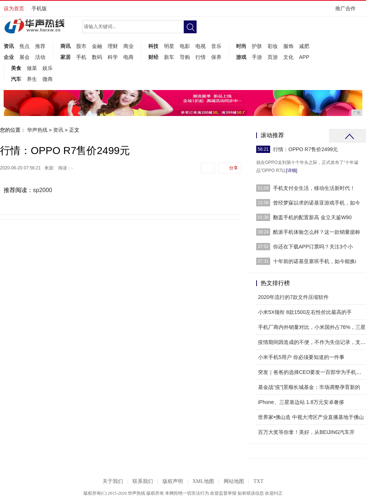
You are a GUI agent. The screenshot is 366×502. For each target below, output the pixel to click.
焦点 (24, 46)
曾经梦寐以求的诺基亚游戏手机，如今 (316, 203)
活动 (40, 57)
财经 (153, 57)
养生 (32, 79)
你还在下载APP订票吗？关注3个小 (313, 247)
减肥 (304, 46)
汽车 (16, 79)
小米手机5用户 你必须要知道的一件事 (301, 357)
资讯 (9, 46)
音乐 (216, 46)
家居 (65, 57)
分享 (233, 168)
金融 (97, 46)
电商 (128, 57)
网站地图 (234, 481)
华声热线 (37, 130)
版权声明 (173, 481)
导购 (185, 57)
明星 (169, 46)
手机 (81, 57)
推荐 (40, 46)
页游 (273, 57)
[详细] (291, 170)
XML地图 (203, 481)
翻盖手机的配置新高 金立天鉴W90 (312, 217)
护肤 (257, 46)
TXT (258, 481)
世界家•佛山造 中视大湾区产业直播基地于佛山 (311, 417)
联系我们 (142, 481)
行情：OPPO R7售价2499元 (305, 149)
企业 (9, 57)
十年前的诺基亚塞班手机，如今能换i (314, 261)
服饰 (288, 46)
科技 (153, 46)
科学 (113, 57)
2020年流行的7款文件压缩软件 (293, 297)
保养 (216, 57)
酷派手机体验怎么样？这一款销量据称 (316, 232)
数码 (97, 57)
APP (304, 57)
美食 (16, 68)
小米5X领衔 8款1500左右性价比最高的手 (305, 312)
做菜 (32, 68)
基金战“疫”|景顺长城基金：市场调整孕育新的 (309, 387)
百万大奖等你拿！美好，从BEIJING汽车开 (306, 432)
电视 (200, 46)
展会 (24, 57)
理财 (113, 46)
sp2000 (42, 190)
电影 (185, 46)
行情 (200, 57)
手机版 (39, 8)
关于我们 (112, 481)
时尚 (241, 46)
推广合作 (348, 10)
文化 (288, 57)
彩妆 (273, 46)
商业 (128, 46)
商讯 (65, 46)
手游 (257, 57)
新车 (169, 57)
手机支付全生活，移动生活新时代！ (314, 188)
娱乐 (47, 68)
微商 (47, 79)
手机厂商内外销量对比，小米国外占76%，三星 (312, 327)
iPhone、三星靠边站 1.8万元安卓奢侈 (301, 402)
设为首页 (14, 8)
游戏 (241, 57)
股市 (81, 46)
